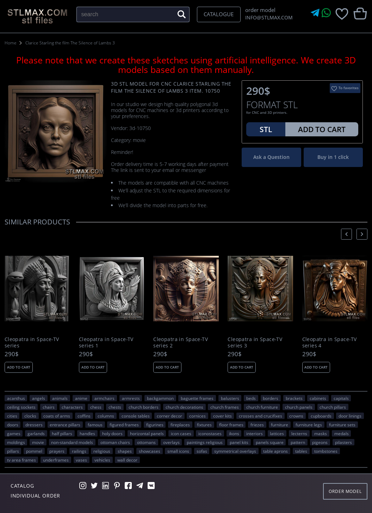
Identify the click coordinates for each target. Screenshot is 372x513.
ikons (234, 433)
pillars (13, 451)
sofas (202, 451)
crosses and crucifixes (260, 416)
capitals (341, 398)
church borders (144, 407)
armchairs (104, 398)
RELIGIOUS (101, 451)
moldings (16, 442)
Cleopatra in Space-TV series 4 (329, 342)
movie (38, 442)
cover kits (222, 416)
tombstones (325, 451)
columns (106, 416)
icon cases (181, 433)
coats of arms (56, 416)
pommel (34, 451)
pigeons (320, 442)
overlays (171, 442)
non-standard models (72, 442)
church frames (224, 407)
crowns (296, 416)
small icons (178, 451)
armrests (131, 398)
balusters (230, 398)
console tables (136, 416)
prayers (56, 451)
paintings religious (205, 442)
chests (114, 407)
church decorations (184, 407)
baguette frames (197, 398)
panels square (270, 442)
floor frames (231, 424)
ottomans (146, 442)
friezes (257, 424)
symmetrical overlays (235, 451)
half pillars (62, 433)
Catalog (22, 485)
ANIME (81, 398)
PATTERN (298, 442)
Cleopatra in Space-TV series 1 (106, 342)
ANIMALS (60, 398)
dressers (34, 424)
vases (81, 460)
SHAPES (125, 451)
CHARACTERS (72, 407)
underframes (56, 460)
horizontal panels (147, 433)
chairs (49, 407)
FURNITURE (279, 424)
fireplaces (180, 424)
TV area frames (21, 460)
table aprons (275, 451)
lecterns (299, 433)
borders (270, 398)
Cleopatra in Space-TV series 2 (180, 342)
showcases (149, 451)
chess (95, 407)
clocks (30, 416)
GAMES (13, 433)
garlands (36, 433)
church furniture (262, 407)
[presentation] (346, 234)
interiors (254, 433)
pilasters (343, 442)
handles (87, 433)
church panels (298, 407)
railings (79, 451)
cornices (197, 416)
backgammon (160, 398)
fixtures (204, 424)
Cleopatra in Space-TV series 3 (255, 342)
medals (341, 433)
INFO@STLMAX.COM (267, 17)
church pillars (333, 407)
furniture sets (342, 424)
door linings (350, 416)
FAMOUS (95, 424)
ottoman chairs (115, 442)
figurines (154, 424)
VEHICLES (102, 460)
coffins (84, 416)
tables (301, 451)
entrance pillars (65, 424)
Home (11, 43)
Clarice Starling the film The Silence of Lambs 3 (70, 43)
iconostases (210, 433)
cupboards (321, 416)
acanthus (16, 398)
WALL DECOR (127, 460)
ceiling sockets (21, 407)
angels (38, 398)
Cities (12, 416)
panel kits (239, 442)
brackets (294, 398)
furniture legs (309, 424)
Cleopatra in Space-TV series (32, 342)
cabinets (318, 398)
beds (251, 398)
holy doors (112, 433)
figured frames (124, 424)
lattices (277, 433)
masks (320, 433)
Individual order (36, 495)
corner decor (169, 416)
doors (12, 424)
